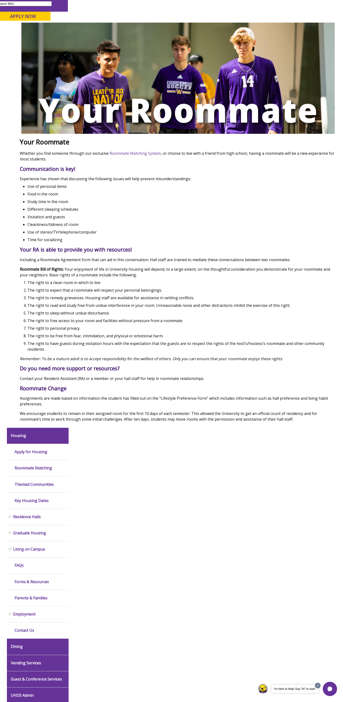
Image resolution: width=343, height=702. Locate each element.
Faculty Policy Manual (151, 596)
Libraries (174, 5)
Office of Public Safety (90, 487)
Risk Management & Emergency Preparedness (92, 527)
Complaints (144, 636)
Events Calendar (23, 503)
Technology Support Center (94, 598)
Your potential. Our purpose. (54, 28)
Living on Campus (29, 177)
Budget (203, 492)
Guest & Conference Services (36, 307)
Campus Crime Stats (88, 518)
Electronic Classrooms (90, 583)
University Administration (216, 587)
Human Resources (211, 524)
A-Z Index (240, 5)
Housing (134, 48)
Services (18, 554)
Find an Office (208, 572)
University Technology (90, 605)
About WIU (38, 38)
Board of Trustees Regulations (149, 586)
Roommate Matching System (187, 170)
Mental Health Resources (92, 510)
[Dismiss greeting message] (318, 685)
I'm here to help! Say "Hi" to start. (295, 688)
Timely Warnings (86, 503)
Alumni (132, 38)
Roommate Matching (33, 96)
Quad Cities (116, 28)
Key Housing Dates (32, 128)
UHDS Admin (22, 323)
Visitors (46, 5)
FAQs (19, 193)
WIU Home (84, 48)
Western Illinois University (76, 20)
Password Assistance (89, 590)
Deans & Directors (211, 580)
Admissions (103, 38)
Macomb (93, 28)
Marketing (143, 516)
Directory (222, 5)
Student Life (233, 38)
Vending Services (26, 291)
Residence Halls (27, 145)
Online (136, 28)
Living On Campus (159, 48)
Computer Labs (85, 575)
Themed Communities (34, 112)
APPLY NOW (298, 16)
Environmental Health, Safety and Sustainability (91, 540)
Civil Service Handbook (152, 616)
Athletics (178, 38)
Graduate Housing (29, 161)
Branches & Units (24, 531)
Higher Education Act (151, 544)
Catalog (17, 538)
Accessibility (24, 665)
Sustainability (81, 665)
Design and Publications (153, 509)
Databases (19, 546)
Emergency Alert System (91, 495)
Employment (24, 242)
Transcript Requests (26, 586)
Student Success (110, 48)
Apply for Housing (31, 80)
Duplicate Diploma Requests (25, 596)
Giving (203, 38)
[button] (330, 689)
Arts (154, 38)
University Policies (149, 576)
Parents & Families (21, 5)
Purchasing (206, 531)
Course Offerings (197, 5)
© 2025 (18, 686)
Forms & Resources (32, 210)
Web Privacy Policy (107, 686)
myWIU (257, 5)
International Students (73, 5)
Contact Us (24, 258)
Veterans (107, 665)
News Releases (23, 487)
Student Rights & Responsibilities (148, 626)
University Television (151, 524)
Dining (17, 275)
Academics (70, 38)
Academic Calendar (25, 495)
